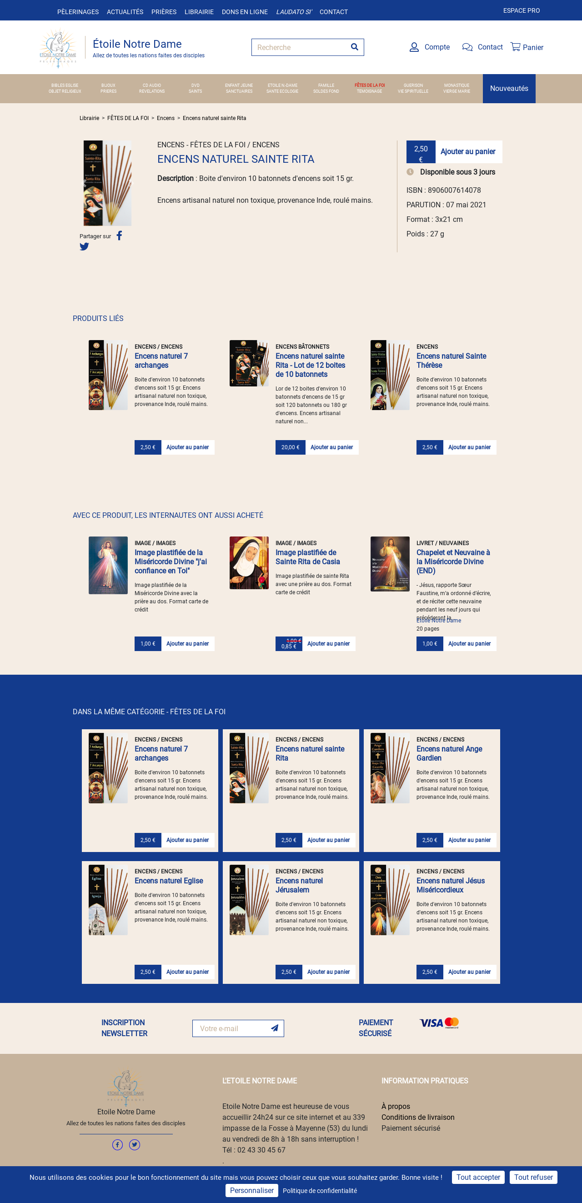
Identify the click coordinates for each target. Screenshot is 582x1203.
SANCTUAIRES (239, 91)
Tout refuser (533, 1177)
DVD (195, 85)
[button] (84, 183)
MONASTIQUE (456, 85)
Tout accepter (478, 1177)
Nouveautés (509, 88)
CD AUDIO (152, 85)
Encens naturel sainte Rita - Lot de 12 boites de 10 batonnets (310, 365)
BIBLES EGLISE (64, 85)
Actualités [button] (125, 11)
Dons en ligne (245, 11)
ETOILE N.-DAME (282, 85)
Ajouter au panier (468, 151)
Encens (166, 118)
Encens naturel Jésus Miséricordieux (450, 885)
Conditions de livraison (418, 1117)
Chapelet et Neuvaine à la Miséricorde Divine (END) (453, 561)
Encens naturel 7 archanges (161, 361)
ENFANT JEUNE (239, 85)
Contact (334, 11)
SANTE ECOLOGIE (282, 91)
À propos (395, 1106)
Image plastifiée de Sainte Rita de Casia (308, 557)
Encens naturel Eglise (169, 881)
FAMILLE (326, 85)
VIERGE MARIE (456, 91)
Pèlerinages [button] (78, 11)
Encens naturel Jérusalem (299, 885)
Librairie (199, 11)
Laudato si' (293, 11)
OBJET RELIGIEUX (65, 91)
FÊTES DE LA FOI (370, 85)
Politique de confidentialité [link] (320, 1190)
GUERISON (413, 85)
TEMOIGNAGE (369, 91)
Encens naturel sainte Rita (214, 118)
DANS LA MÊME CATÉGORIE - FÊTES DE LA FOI (149, 711)
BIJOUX (108, 85)
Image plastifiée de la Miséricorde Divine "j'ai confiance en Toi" (171, 561)
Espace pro (521, 10)
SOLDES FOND (326, 91)
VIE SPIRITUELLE (413, 91)
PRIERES (108, 91)
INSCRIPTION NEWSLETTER (124, 1028)
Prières (163, 11)
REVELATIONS (152, 91)
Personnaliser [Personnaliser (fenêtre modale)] (252, 1190)
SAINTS (195, 91)
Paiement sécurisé (410, 1128)
